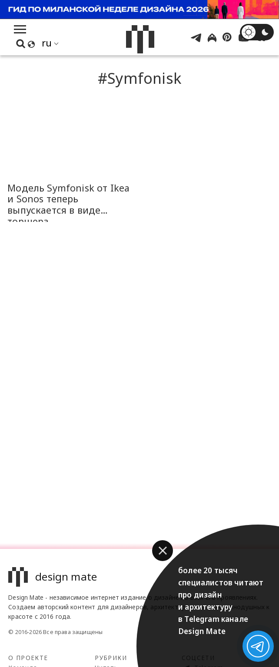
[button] (162, 550)
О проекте (28, 658)
